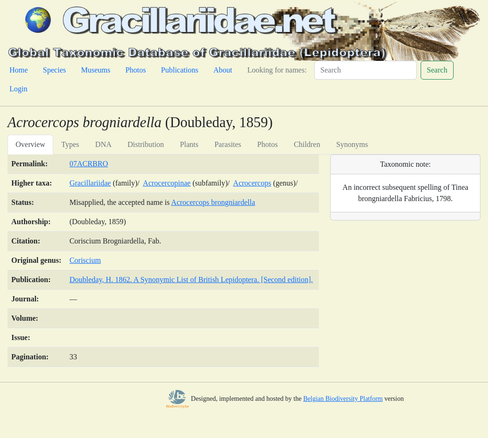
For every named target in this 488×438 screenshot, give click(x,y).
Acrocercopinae (166, 183)
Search (437, 70)
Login (18, 89)
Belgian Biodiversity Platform (343, 398)
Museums (95, 70)
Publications (179, 70)
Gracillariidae (90, 183)
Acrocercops (252, 183)
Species (54, 70)
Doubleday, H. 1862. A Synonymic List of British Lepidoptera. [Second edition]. (191, 280)
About (222, 70)
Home (18, 70)
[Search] (365, 70)
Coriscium (85, 260)
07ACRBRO (88, 164)
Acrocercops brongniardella (213, 202)
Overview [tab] (30, 144)
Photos (135, 70)
